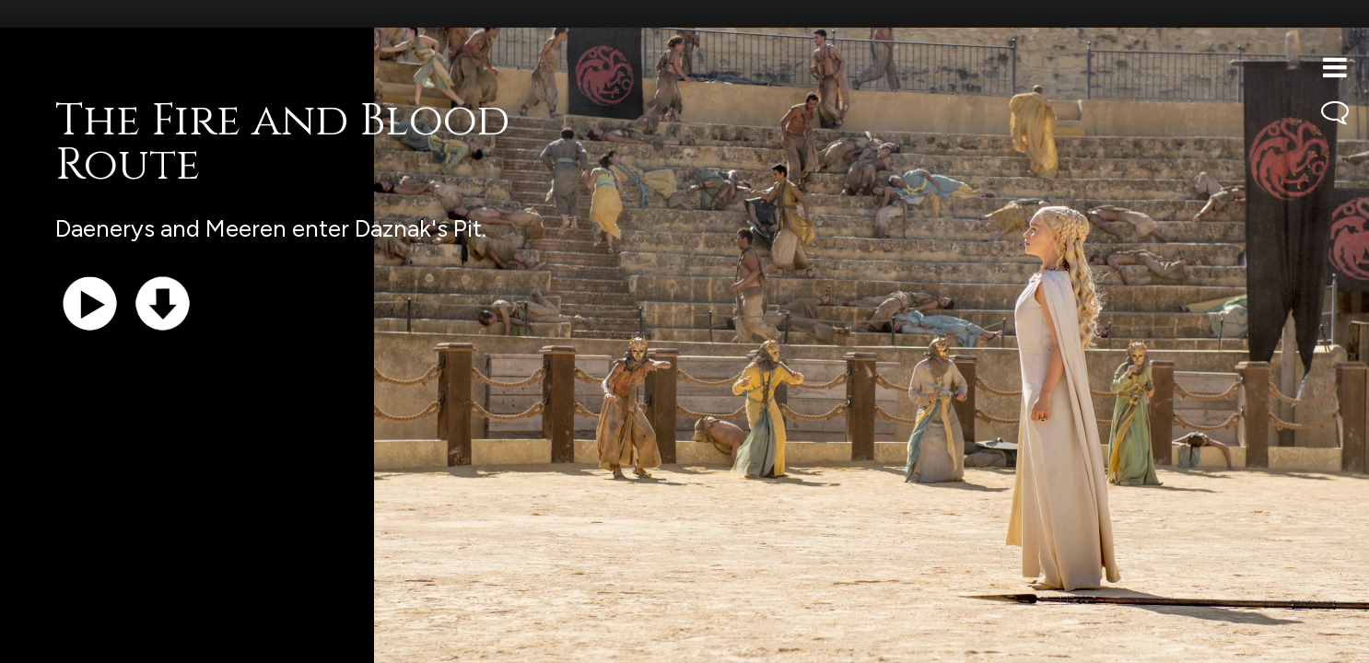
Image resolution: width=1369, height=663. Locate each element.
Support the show (101, 639)
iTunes (246, 639)
